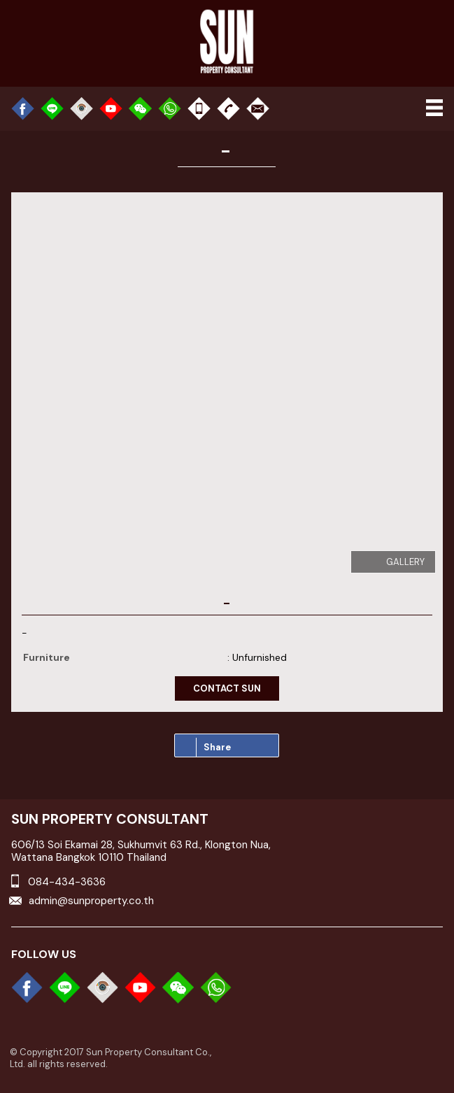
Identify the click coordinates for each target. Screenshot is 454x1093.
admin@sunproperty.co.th (91, 901)
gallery (405, 562)
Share (213, 747)
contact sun (227, 688)
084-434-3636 (67, 882)
